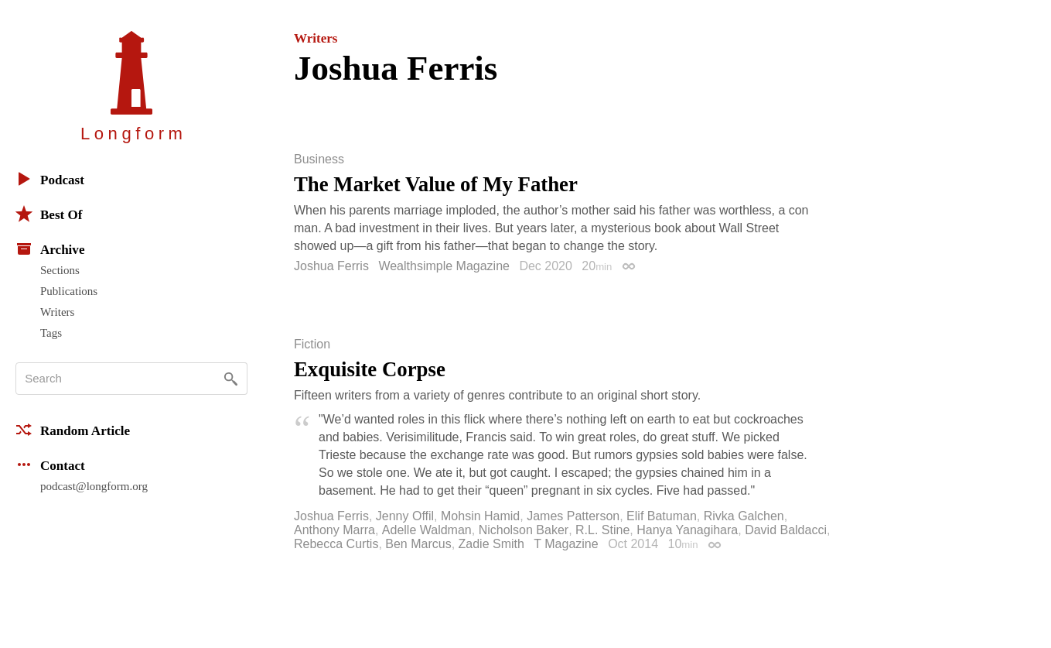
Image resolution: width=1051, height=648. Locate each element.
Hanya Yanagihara (687, 530)
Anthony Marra (334, 530)
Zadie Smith (491, 543)
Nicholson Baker (524, 530)
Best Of (48, 213)
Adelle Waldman (427, 530)
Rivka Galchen (744, 516)
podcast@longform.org (94, 486)
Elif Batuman (661, 516)
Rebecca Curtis (336, 543)
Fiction (312, 344)
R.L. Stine (602, 530)
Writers (57, 312)
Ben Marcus (418, 543)
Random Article (72, 429)
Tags (51, 333)
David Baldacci (786, 530)
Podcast (49, 178)
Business (319, 159)
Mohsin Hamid (480, 516)
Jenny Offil (405, 516)
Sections (60, 270)
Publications (68, 291)
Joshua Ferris (331, 266)
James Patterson (573, 516)
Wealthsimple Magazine (444, 266)
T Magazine (566, 543)
